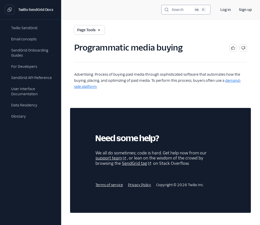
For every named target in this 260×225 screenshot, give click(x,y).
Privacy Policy (139, 185)
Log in (225, 9)
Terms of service (109, 185)
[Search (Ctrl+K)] (185, 9)
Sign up (245, 9)
